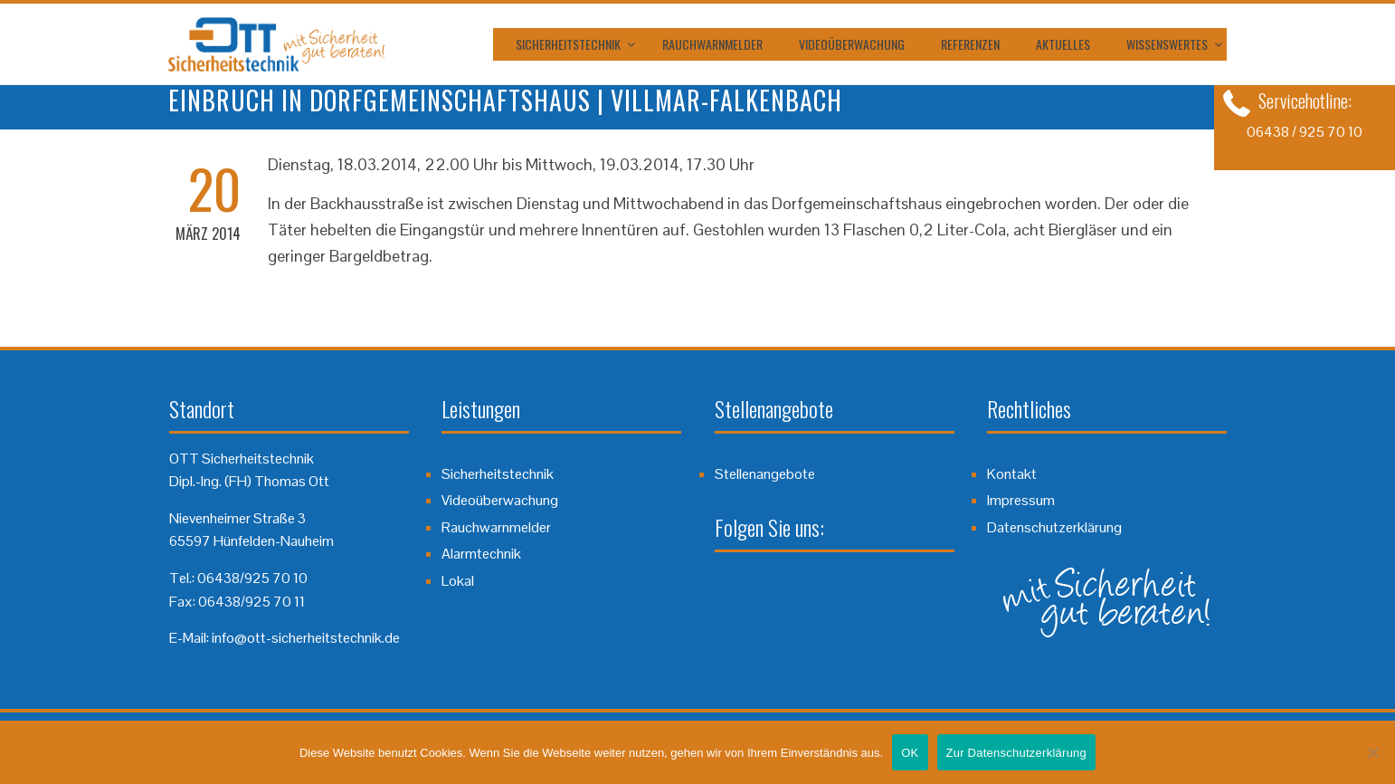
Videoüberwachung (852, 43)
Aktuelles (1063, 43)
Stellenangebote (765, 473)
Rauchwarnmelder (712, 43)
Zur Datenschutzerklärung (1016, 753)
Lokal (457, 580)
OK (909, 753)
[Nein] (1372, 752)
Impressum (1021, 500)
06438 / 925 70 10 (1304, 131)
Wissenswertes (1167, 43)
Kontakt (1012, 473)
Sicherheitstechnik (568, 43)
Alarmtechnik (481, 553)
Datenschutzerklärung (1054, 527)
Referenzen (970, 43)
